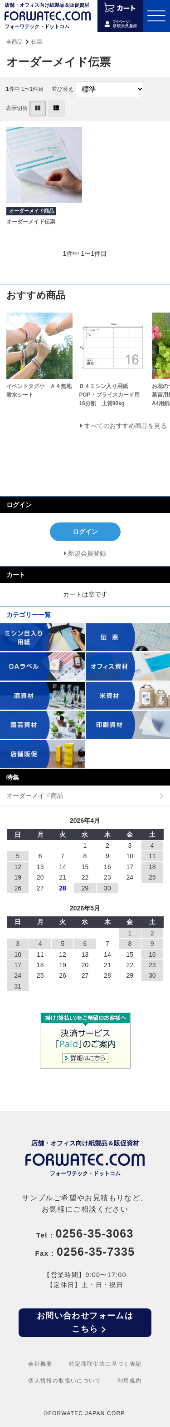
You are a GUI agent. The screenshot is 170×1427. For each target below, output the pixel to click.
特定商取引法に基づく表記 (105, 1364)
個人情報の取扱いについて (64, 1380)
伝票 (36, 42)
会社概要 (40, 1364)
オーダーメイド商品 (34, 795)
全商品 (14, 42)
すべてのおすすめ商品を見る (125, 425)
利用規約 (129, 1380)
